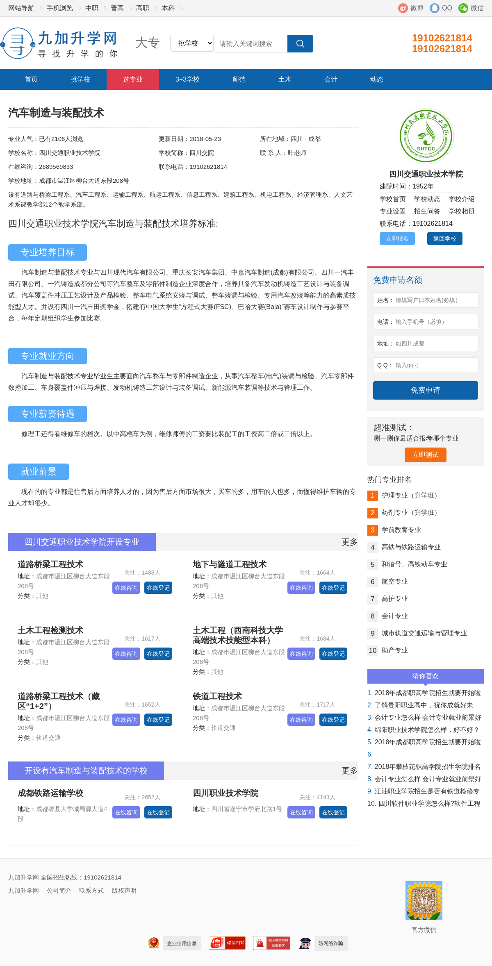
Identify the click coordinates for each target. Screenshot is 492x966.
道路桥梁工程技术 (50, 564)
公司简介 (59, 890)
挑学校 (80, 79)
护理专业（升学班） (404, 495)
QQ (447, 8)
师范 (239, 79)
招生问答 (427, 211)
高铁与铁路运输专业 (404, 546)
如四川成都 (410, 343)
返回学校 (444, 238)
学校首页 (393, 198)
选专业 (133, 79)
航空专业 (387, 581)
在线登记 (158, 587)
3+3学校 (187, 79)
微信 (477, 8)
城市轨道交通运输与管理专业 (417, 633)
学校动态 (427, 198)
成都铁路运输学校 (50, 793)
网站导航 (21, 8)
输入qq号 (407, 365)
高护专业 (387, 598)
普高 (117, 8)
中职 (91, 8)
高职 (142, 8)
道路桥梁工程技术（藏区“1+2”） (59, 701)
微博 (417, 8)
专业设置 (393, 211)
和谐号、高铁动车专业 (407, 564)
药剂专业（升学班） (404, 512)
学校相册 (462, 211)
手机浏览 (60, 8)
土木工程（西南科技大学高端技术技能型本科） (238, 635)
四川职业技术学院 (225, 793)
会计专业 (387, 615)
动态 (376, 79)
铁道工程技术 (217, 696)
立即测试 (425, 454)
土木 (285, 79)
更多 (350, 541)
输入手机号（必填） (421, 321)
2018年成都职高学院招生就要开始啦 (424, 692)
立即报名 (397, 238)
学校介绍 (462, 198)
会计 (330, 79)
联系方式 (91, 890)
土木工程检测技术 (50, 630)
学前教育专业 (394, 529)
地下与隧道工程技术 (229, 564)
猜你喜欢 (425, 678)
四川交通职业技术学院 (426, 174)
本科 (168, 8)
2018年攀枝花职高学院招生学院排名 (424, 766)
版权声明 (124, 890)
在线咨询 (126, 587)
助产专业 (387, 650)
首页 (31, 79)
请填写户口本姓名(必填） (428, 300)
